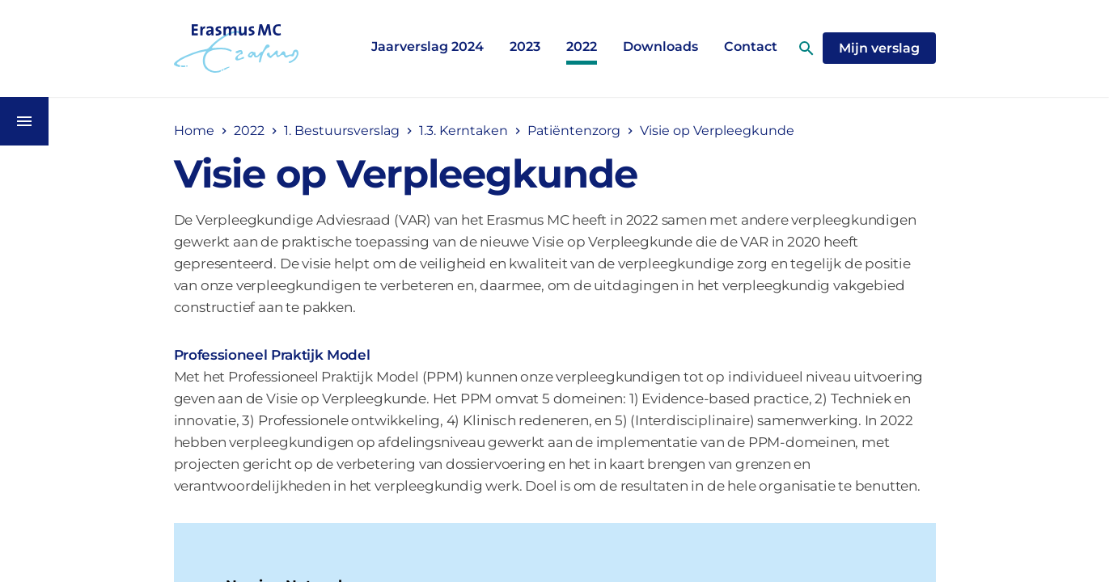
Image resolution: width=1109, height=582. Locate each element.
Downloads (660, 46)
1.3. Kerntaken (463, 130)
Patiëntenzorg (573, 130)
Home (194, 130)
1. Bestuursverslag (342, 130)
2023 (525, 46)
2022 (581, 46)
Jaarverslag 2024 (427, 46)
